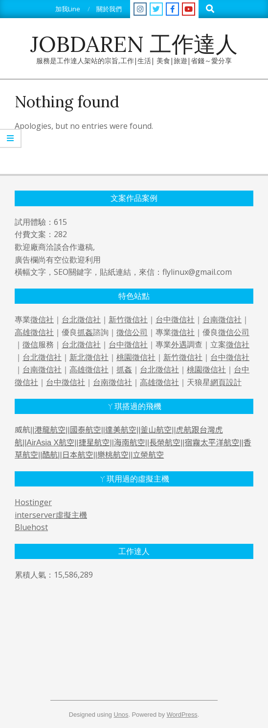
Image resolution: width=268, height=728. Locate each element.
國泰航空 (85, 430)
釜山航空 (156, 430)
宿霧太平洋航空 (211, 442)
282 (60, 234)
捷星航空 (94, 442)
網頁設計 (226, 382)
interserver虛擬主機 (51, 515)
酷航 (50, 455)
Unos (121, 714)
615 (60, 222)
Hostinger (33, 502)
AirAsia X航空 (50, 442)
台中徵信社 (175, 319)
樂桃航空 (113, 455)
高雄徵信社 (34, 332)
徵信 (30, 344)
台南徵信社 (222, 319)
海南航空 (129, 442)
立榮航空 (148, 455)
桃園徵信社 (136, 357)
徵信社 (42, 319)
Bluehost (31, 527)
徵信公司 (132, 332)
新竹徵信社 (128, 319)
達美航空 (120, 430)
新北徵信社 (89, 357)
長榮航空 (164, 442)
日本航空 (77, 455)
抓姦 (85, 332)
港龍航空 (50, 430)
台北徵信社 (81, 319)
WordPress (182, 714)
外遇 (179, 344)
